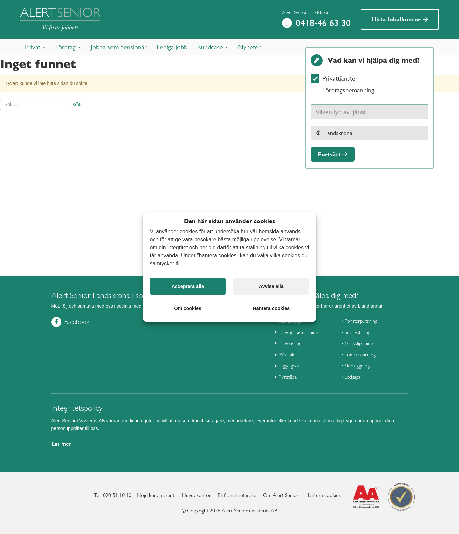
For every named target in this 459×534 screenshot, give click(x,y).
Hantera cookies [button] (271, 308)
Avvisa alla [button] (271, 286)
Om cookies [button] (187, 308)
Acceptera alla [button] (187, 286)
